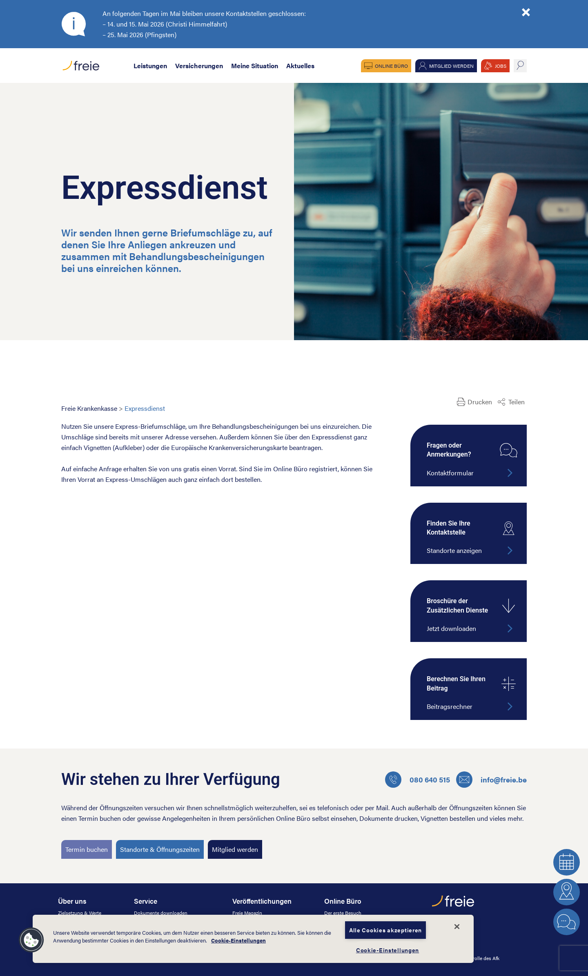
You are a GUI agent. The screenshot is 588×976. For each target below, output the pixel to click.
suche (520, 65)
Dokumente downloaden (160, 912)
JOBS (500, 66)
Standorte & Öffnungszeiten (160, 849)
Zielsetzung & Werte (79, 912)
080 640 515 (417, 779)
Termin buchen (86, 849)
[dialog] (253, 939)
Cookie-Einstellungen (238, 940)
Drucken (480, 401)
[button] (31, 940)
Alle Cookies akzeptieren (385, 930)
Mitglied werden (451, 66)
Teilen (516, 401)
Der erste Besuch (342, 912)
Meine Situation (254, 65)
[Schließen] (456, 926)
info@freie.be (491, 779)
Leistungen (150, 65)
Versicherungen (199, 65)
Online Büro (391, 66)
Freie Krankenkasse (89, 408)
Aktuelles (300, 65)
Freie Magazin (247, 912)
